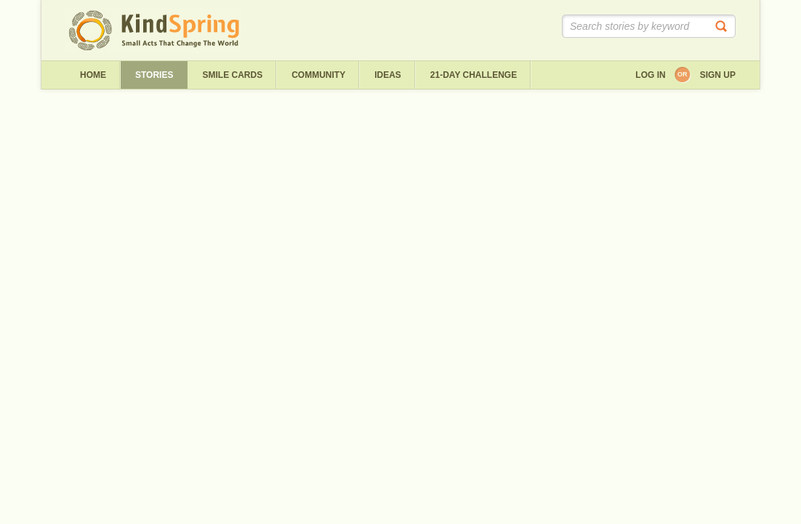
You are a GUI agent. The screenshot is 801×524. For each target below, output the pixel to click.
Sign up (718, 75)
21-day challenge (473, 75)
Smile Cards (232, 75)
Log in (650, 75)
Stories (154, 75)
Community (318, 75)
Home (93, 75)
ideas (387, 75)
